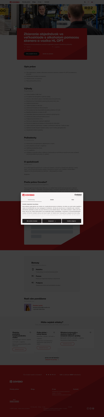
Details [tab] (52, 199)
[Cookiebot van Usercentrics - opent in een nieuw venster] (75, 195)
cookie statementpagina (52, 214)
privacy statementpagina (33, 214)
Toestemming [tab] (31, 199)
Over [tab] (73, 199)
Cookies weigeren (71, 221)
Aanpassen (51, 221)
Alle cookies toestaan (32, 221)
